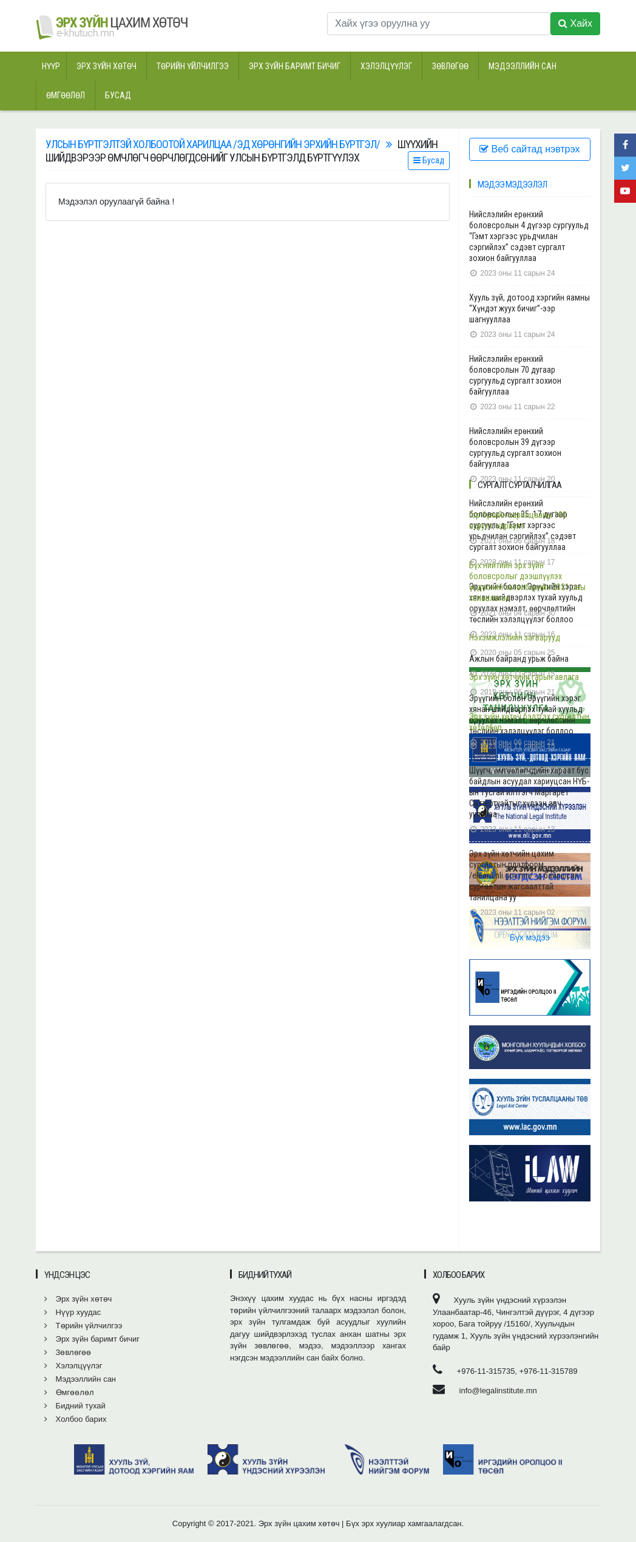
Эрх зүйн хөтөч (106, 66)
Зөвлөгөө (450, 66)
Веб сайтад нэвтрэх (529, 149)
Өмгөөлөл (65, 95)
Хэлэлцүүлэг (386, 66)
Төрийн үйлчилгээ (193, 66)
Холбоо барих (75, 1419)
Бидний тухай (75, 1405)
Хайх (575, 23)
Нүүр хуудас (72, 1312)
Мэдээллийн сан (522, 66)
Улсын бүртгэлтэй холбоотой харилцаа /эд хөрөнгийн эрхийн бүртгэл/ (213, 144)
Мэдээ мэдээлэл (512, 184)
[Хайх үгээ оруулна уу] (438, 23)
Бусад (118, 95)
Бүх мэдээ (530, 937)
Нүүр (51, 66)
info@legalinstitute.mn (498, 1390)
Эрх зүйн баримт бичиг (294, 66)
